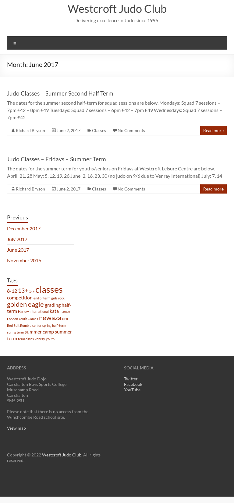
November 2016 (24, 260)
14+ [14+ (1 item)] (31, 291)
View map (16, 428)
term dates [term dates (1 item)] (26, 339)
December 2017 (24, 228)
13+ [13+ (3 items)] (23, 290)
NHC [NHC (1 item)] (65, 319)
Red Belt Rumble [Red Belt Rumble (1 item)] (19, 325)
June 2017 (18, 250)
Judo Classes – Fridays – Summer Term (56, 158)
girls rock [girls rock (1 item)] (58, 298)
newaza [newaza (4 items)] (50, 317)
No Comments (131, 130)
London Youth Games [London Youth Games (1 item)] (22, 319)
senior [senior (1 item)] (36, 325)
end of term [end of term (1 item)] (42, 298)
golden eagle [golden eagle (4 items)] (25, 304)
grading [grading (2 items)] (53, 305)
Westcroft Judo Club (117, 8)
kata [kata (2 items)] (54, 311)
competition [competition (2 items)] (20, 297)
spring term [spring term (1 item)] (15, 332)
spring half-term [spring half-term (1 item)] (54, 325)
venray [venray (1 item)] (40, 339)
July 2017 (17, 239)
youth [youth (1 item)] (50, 339)
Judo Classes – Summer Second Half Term (60, 93)
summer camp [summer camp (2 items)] (39, 331)
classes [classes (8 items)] (49, 289)
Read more (213, 130)
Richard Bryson (30, 130)
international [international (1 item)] (39, 311)
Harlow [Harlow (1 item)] (23, 311)
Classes (99, 130)
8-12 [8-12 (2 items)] (12, 291)
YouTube (132, 389)
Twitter (131, 378)
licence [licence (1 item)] (65, 311)
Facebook (133, 384)
